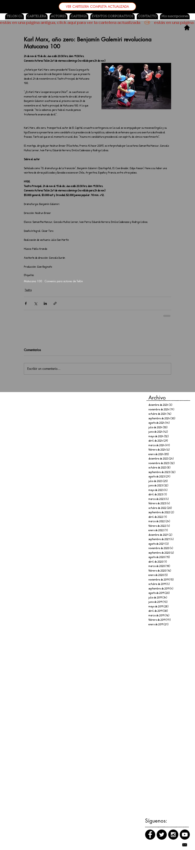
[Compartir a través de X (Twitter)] (35, 303)
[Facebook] (150, 835)
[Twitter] (162, 835)
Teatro (28, 290)
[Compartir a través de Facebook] (26, 303)
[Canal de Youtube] (185, 835)
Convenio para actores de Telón (64, 281)
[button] (78, 16)
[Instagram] (173, 835)
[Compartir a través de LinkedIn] (45, 303)
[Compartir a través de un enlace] (55, 303)
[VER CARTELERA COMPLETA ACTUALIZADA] (97, 6)
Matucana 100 (33, 281)
